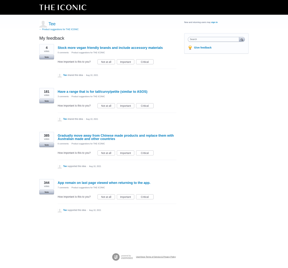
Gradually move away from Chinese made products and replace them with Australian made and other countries (116, 137)
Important (127, 62)
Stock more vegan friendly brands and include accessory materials (110, 48)
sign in (214, 22)
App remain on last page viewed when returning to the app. (104, 183)
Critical (147, 62)
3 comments (63, 96)
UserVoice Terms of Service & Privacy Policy (156, 257)
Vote (46, 57)
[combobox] (214, 39)
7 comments (63, 187)
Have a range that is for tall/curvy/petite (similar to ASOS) (102, 91)
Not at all (108, 62)
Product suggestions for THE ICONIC (88, 52)
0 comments (63, 52)
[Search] (242, 39)
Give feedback (203, 47)
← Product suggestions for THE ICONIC (59, 29)
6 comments (63, 144)
